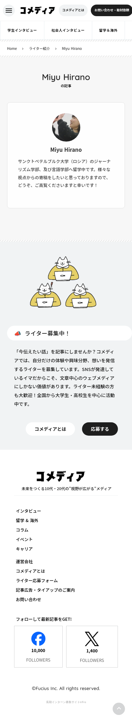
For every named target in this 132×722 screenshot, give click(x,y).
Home (12, 48)
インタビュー (28, 511)
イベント (24, 539)
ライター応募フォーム (37, 580)
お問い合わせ (28, 599)
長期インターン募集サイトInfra (66, 702)
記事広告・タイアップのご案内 (45, 590)
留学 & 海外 (27, 520)
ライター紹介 (39, 48)
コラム (22, 530)
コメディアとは (30, 571)
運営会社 (24, 561)
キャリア (24, 549)
